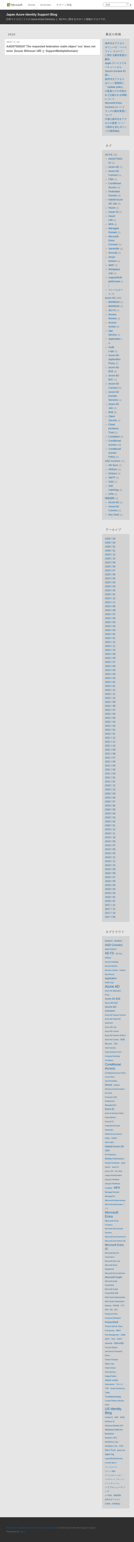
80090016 (113, 302)
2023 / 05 (110, 670)
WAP (111, 265)
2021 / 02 (110, 777)
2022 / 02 (110, 729)
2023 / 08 (110, 658)
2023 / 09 (110, 654)
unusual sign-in (111, 1463)
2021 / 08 (110, 753)
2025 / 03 (110, 586)
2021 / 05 (110, 765)
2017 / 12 (110, 905)
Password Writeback (113, 1318)
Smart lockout (110, 1368)
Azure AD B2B (112, 998)
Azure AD (113, 167)
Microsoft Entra (111, 1214)
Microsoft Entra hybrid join (115, 1273)
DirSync (112, 473)
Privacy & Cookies (16, 1527)
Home (31, 4)
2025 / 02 (110, 590)
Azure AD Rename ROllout (115, 1035)
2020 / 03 (110, 817)
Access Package (111, 962)
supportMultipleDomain (114, 1458)
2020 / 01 (110, 825)
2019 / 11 (110, 833)
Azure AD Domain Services (113, 396)
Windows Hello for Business (114, 1431)
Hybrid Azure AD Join (114, 1148)
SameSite (113, 248)
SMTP (111, 477)
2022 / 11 (110, 694)
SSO (111, 481)
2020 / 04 (110, 813)
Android (122, 970)
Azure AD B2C (111, 1003)
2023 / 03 (110, 678)
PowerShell (111, 1322)
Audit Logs (109, 982)
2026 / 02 (110, 546)
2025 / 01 (110, 594)
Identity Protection (112, 1163)
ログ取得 (108, 1495)
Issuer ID (113, 212)
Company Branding (112, 1056)
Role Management (112, 1335)
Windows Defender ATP (114, 1426)
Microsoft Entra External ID (115, 1237)
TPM (107, 1388)
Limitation (108, 1188)
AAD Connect (112, 461)
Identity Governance (114, 1158)
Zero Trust (110, 1450)
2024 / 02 (110, 634)
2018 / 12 (110, 857)
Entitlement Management (110, 1103)
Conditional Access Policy (114, 452)
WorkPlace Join (111, 1442)
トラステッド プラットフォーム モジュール (114, 1481)
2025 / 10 (110, 558)
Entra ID (109, 1109)
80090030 (113, 306)
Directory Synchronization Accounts (115, 1091)
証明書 (107, 1504)
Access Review (111, 966)
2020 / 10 (110, 789)
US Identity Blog (113, 1411)
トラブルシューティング (115, 1489)
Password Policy (111, 1314)
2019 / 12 (110, 829)
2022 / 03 (110, 725)
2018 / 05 (110, 885)
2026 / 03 (110, 542)
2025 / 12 (110, 554)
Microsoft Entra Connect (113, 240)
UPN (111, 494)
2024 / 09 (110, 606)
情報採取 (110, 498)
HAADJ (114, 1138)
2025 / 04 (110, 582)
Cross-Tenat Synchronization (111, 1079)
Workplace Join (111, 1446)
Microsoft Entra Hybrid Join (115, 1241)
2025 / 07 (110, 570)
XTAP (121, 1446)
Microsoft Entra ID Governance (112, 1255)
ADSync (112, 469)
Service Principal (111, 1360)
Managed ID (110, 1196)
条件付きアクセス (112, 1499)
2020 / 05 (110, 809)
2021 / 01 (110, 781)
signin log (109, 1454)
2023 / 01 (110, 686)
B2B (110, 412)
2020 (12, 34)
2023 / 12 (110, 642)
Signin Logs (109, 1364)
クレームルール (111, 1467)
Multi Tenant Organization (114, 1301)
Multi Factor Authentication (115, 1297)
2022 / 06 (110, 713)
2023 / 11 (110, 646)
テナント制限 (110, 1471)
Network (108, 1306)
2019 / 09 (110, 841)
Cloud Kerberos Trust (113, 428)
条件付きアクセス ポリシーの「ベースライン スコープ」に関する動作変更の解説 (116, 51)
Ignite (123, 1163)
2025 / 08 (110, 566)
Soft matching (110, 1372)
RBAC (118, 1330)
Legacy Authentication (113, 1175)
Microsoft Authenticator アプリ (115, 1206)
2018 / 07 (110, 877)
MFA (111, 224)
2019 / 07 (110, 845)
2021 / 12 (110, 737)
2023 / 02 (110, 682)
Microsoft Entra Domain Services (114, 1231)
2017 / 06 (110, 917)
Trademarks (49, 1527)
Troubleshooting (113, 1396)
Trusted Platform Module (114, 1401)
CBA (111, 179)
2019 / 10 (110, 837)
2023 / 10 (110, 650)
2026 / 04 (110, 538)
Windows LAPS (111, 1438)
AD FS (108, 154)
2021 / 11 (110, 741)
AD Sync (113, 465)
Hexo (22, 1531)
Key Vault (113, 514)
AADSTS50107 (111, 949)
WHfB (122, 1417)
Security (112, 252)
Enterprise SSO (111, 1097)
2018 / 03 (110, 893)
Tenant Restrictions (117, 1388)
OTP (122, 1306)
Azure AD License (112, 1031)
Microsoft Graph (113, 1277)
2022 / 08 (110, 705)
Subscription (109, 1384)
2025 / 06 (110, 574)
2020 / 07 (110, 801)
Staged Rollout (110, 1376)
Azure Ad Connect (112, 1040)
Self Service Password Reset (113, 1353)
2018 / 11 (110, 861)
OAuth (116, 1305)
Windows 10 (109, 1421)
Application (114, 338)
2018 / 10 (110, 865)
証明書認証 (116, 1504)
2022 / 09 (110, 702)
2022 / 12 (110, 690)
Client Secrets (110, 1048)
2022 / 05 (110, 717)
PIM (106, 1310)
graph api (121, 1450)
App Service (109, 974)
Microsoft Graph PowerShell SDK (111, 1291)
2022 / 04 (110, 721)
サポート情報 (64, 4)
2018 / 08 (110, 873)
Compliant (114, 436)
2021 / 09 (110, 749)
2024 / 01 (110, 638)
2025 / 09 (110, 562)
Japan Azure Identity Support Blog (31, 14)
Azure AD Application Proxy (114, 359)
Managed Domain (112, 1192)
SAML (123, 1335)
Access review (111, 970)
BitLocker (108, 1044)
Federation (109, 1130)
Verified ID (109, 1417)
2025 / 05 (110, 578)
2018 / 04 (110, 889)
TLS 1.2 (119, 1384)
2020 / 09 (110, 793)
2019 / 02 (110, 853)
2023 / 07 (110, 662)
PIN (111, 1310)
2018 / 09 (110, 869)
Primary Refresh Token (114, 1326)
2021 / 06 (110, 761)
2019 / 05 (110, 849)
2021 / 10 (110, 745)
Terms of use (34, 1527)
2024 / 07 (110, 614)
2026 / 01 (110, 550)
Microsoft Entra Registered (111, 1267)
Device (108, 1084)
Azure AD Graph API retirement (113, 1021)
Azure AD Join (111, 1027)
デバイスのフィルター (113, 1475)
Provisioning (109, 1330)
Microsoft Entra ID (114, 1246)
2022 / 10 (110, 698)
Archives (45, 4)
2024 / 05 (110, 622)
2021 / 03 (110, 773)
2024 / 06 (110, 618)
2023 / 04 (110, 674)
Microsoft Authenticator (115, 1200)
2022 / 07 (110, 709)
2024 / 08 (110, 610)
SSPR (119, 1339)
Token (107, 1393)
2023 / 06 (110, 666)
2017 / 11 (110, 909)
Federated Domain (112, 1126)
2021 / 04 (110, 769)
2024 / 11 (110, 602)
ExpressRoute (110, 1117)
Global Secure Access (113, 1134)
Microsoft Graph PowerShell (111, 1283)
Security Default (111, 1347)
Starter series (111, 1380)
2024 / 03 (110, 630)
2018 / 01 (110, 901)
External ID (109, 1122)
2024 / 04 (110, 626)
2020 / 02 (110, 821)
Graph (107, 1138)
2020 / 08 (110, 797)
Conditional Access (113, 1066)
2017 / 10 (110, 913)
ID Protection (110, 1155)
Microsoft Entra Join (112, 1261)
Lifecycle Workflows (112, 1184)
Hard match (109, 1142)
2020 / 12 (110, 785)
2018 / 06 (110, 881)
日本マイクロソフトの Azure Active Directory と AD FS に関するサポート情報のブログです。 (57, 19)
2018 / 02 (110, 897)
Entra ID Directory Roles (114, 1113)
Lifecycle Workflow (112, 1179)
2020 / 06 (110, 805)
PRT (116, 1310)
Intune (111, 207)
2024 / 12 (110, 598)
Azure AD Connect (110, 1008)
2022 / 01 (110, 733)
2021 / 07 (110, 757)
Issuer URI (109, 1171)
